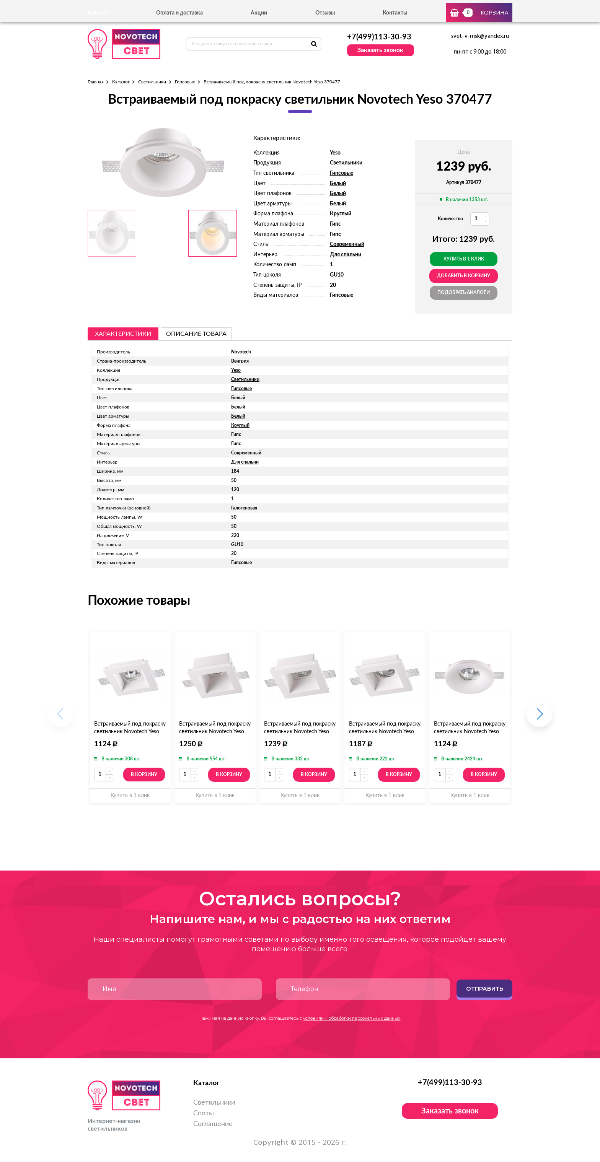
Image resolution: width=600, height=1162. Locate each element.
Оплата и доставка (179, 13)
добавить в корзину (463, 275)
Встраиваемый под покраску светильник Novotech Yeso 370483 (469, 731)
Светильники (152, 82)
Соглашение (213, 1124)
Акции (259, 13)
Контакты (395, 13)
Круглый (340, 213)
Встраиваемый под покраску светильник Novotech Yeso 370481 (300, 731)
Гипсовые (185, 82)
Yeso (335, 153)
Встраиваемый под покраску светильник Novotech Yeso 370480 (385, 731)
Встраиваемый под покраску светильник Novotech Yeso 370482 (215, 731)
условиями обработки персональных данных (351, 1018)
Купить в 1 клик (463, 259)
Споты (203, 1113)
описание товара (196, 334)
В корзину (144, 774)
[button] (539, 718)
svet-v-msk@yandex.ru (480, 36)
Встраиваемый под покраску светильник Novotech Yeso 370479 (130, 731)
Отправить (484, 988)
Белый (338, 183)
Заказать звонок (380, 50)
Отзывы (325, 13)
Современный (347, 244)
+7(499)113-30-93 (379, 37)
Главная (96, 82)
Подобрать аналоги (463, 292)
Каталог (120, 82)
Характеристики (123, 334)
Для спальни (345, 254)
